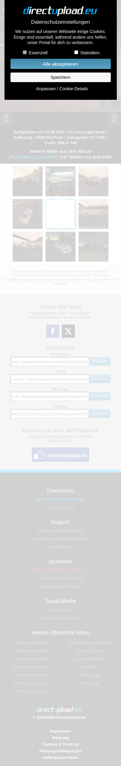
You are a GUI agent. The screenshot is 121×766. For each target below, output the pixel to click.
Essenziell (38, 52)
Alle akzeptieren (60, 64)
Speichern (60, 77)
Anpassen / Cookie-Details (62, 88)
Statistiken (90, 52)
